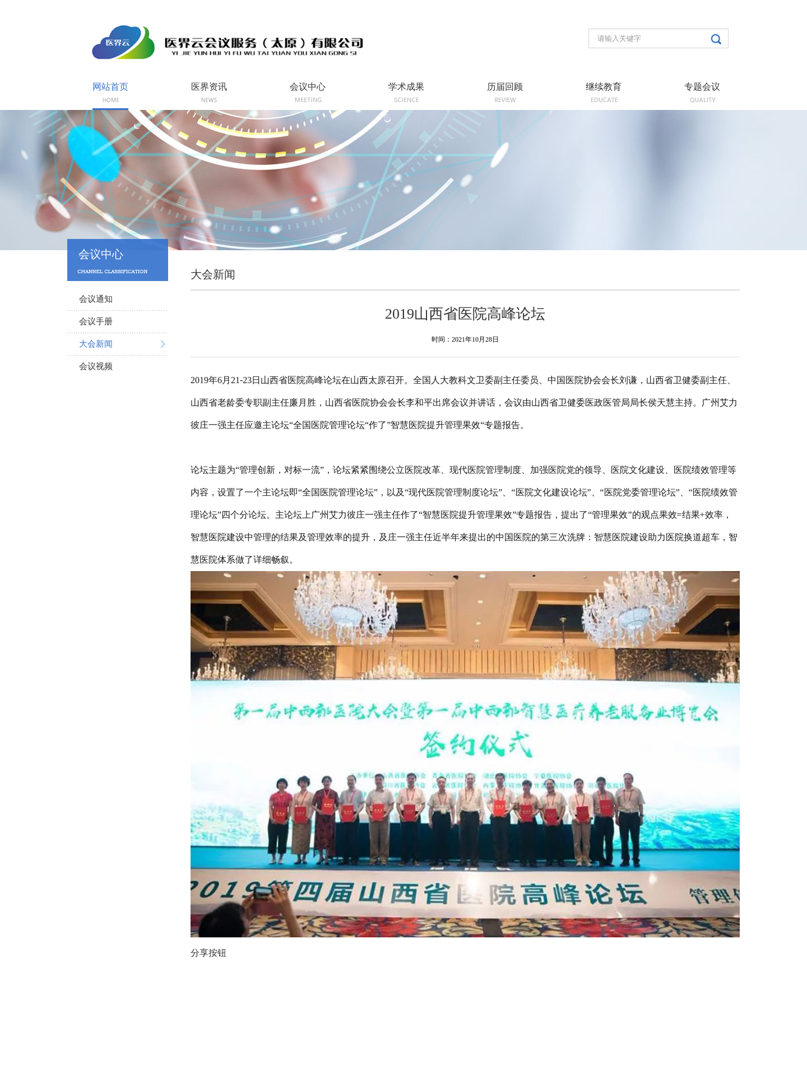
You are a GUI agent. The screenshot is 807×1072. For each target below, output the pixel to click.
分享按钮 (208, 953)
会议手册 (96, 321)
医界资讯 (209, 86)
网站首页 (110, 86)
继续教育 (604, 86)
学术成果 (406, 86)
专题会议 (702, 86)
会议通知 (96, 299)
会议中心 (308, 86)
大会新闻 (96, 343)
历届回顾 (505, 86)
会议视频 (96, 366)
